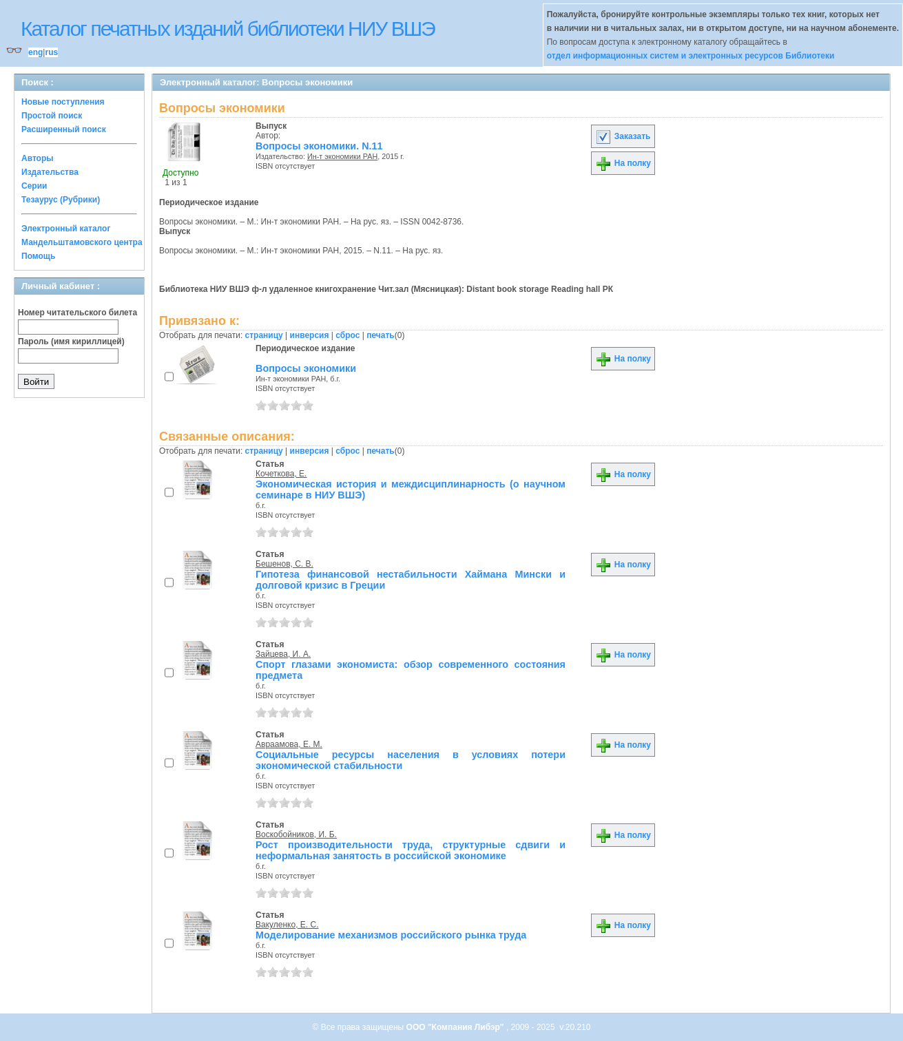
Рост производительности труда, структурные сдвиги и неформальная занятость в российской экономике (410, 850)
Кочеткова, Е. (281, 474)
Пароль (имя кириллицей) (71, 341)
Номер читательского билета (77, 312)
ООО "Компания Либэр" (456, 1027)
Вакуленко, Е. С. (287, 924)
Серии (34, 186)
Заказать (622, 136)
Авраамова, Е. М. (289, 744)
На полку (623, 163)
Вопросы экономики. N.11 (319, 145)
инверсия (309, 335)
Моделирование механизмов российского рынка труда (391, 934)
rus (51, 52)
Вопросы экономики (306, 368)
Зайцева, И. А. (283, 654)
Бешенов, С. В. (284, 564)
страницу (264, 335)
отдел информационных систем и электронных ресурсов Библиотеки (691, 56)
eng (35, 52)
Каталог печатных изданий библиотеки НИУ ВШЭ (228, 28)
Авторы (37, 158)
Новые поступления (63, 102)
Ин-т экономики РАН (342, 156)
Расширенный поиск (63, 129)
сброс (347, 335)
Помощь (38, 256)
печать (380, 335)
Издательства (50, 172)
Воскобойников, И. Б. (296, 834)
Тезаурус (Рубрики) (60, 199)
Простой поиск (51, 115)
